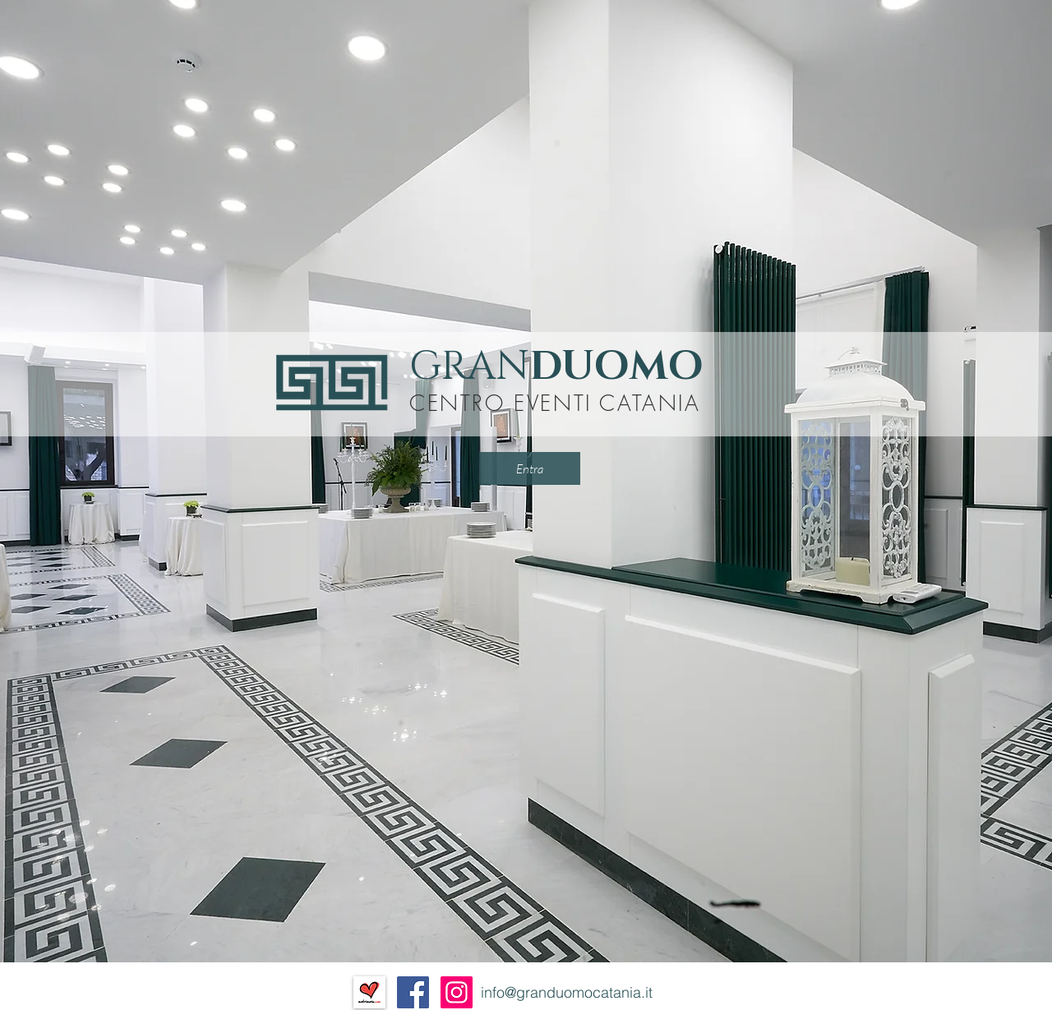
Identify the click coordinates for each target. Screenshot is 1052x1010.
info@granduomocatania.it (567, 992)
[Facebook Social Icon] (413, 992)
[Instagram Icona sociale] (457, 992)
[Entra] (529, 468)
